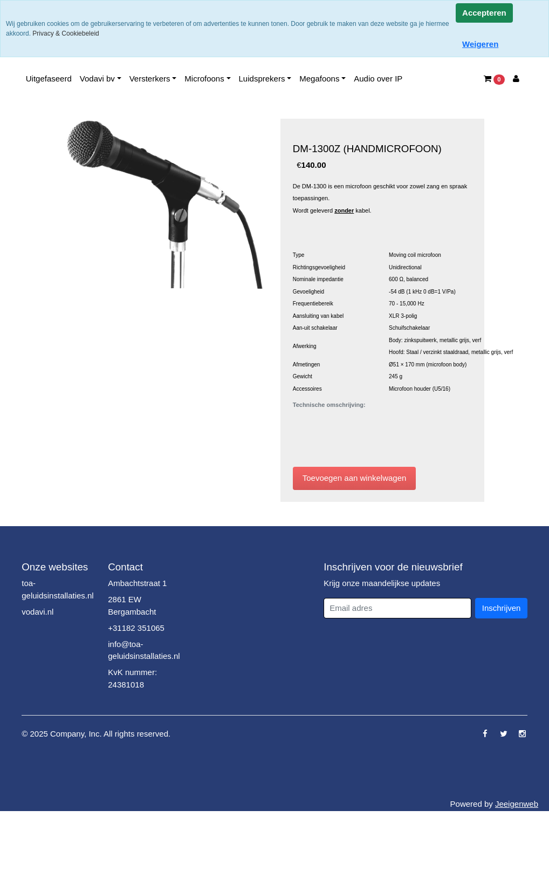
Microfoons (204, 78)
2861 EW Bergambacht (132, 605)
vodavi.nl (37, 611)
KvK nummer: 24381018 (132, 678)
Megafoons (319, 78)
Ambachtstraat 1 (137, 583)
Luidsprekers (262, 78)
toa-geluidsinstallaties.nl (57, 589)
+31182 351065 (136, 627)
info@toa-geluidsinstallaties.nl (144, 650)
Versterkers (149, 78)
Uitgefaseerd (49, 78)
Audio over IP (378, 78)
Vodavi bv (97, 78)
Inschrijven (501, 607)
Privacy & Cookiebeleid (65, 33)
